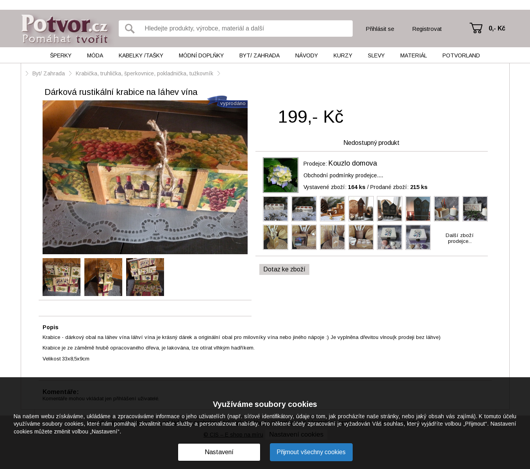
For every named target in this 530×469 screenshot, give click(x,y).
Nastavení (219, 452)
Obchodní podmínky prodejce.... (343, 175)
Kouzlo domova (352, 163)
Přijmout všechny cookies (311, 452)
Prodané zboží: (399, 187)
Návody (306, 55)
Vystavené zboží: (334, 187)
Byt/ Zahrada (259, 55)
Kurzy (343, 55)
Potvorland (461, 55)
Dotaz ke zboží (284, 269)
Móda (95, 55)
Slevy (376, 55)
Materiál (413, 55)
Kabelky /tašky (141, 55)
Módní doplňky (201, 55)
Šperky (60, 55)
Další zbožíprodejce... (460, 238)
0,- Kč (497, 28)
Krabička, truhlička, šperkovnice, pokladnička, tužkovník (144, 73)
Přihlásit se (380, 28)
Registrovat (427, 28)
